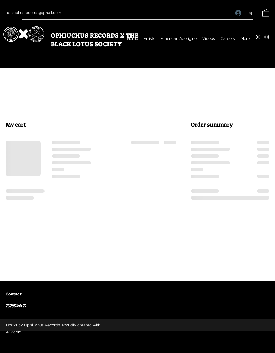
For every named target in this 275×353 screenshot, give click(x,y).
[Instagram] (258, 37)
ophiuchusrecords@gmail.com (33, 12)
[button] (265, 12)
